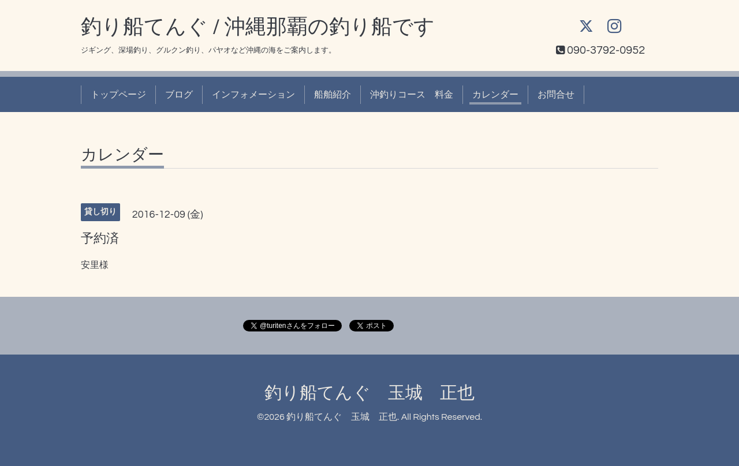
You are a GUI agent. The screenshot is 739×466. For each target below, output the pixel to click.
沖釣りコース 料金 (411, 94)
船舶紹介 (332, 94)
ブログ (179, 94)
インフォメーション (253, 94)
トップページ (118, 94)
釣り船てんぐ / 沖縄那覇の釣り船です (258, 27)
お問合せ (556, 94)
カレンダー (495, 94)
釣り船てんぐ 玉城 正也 (369, 393)
